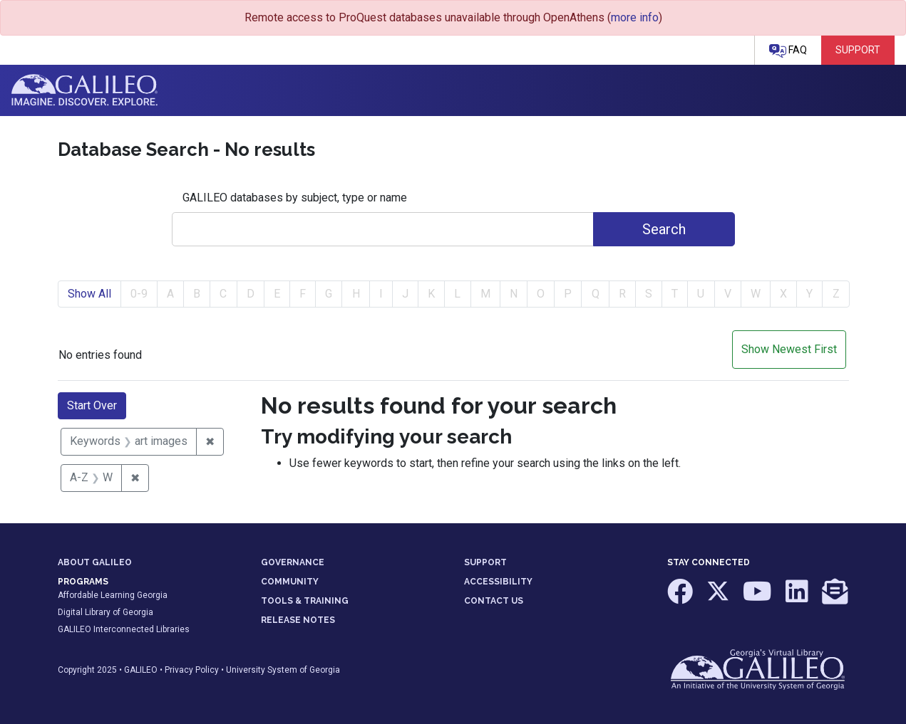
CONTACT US (493, 601)
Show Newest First (789, 349)
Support (857, 50)
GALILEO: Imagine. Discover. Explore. (84, 90)
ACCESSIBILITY (498, 582)
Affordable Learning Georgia (113, 595)
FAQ (788, 51)
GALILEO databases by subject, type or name (294, 197)
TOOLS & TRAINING (305, 601)
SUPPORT (485, 562)
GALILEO (141, 670)
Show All (89, 293)
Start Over (92, 405)
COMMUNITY (290, 582)
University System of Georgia (283, 670)
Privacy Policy (192, 670)
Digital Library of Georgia (105, 612)
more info (635, 17)
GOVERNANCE (292, 562)
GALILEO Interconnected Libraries (124, 629)
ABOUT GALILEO (95, 562)
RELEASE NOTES (298, 620)
